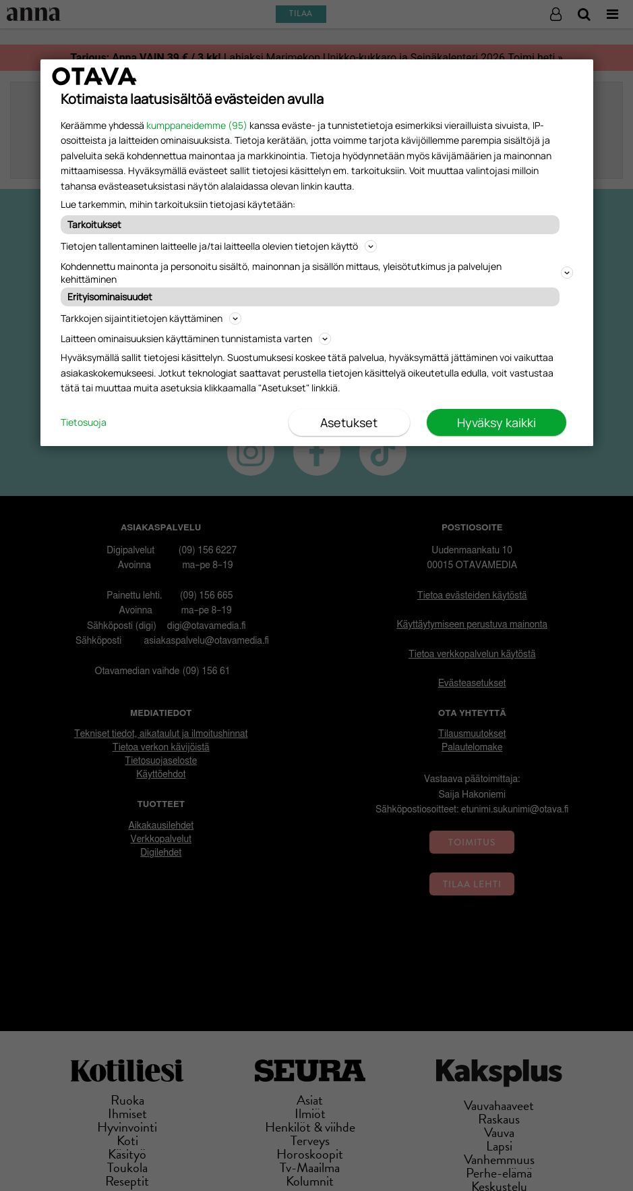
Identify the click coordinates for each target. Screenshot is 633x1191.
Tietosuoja (84, 422)
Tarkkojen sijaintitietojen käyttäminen (151, 318)
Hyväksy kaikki (496, 422)
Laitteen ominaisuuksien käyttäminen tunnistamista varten (196, 338)
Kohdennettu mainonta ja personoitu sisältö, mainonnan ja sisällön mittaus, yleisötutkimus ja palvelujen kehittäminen (317, 272)
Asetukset (349, 422)
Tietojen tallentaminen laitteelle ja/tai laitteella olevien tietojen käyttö (219, 246)
